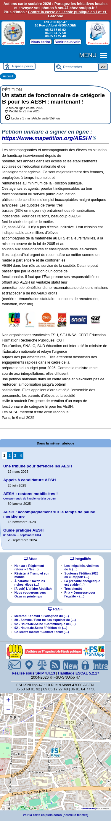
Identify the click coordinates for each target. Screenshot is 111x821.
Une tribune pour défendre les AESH (37, 466)
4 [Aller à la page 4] (21, 456)
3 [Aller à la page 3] (15, 456)
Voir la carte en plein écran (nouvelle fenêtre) (55, 815)
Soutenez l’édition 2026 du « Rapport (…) (82, 575)
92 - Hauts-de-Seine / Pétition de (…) (41, 628)
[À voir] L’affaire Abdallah (33, 588)
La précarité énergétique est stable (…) (82, 582)
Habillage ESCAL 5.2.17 (78, 673)
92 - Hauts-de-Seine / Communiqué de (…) (45, 624)
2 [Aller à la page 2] (10, 456)
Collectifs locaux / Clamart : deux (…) (42, 632)
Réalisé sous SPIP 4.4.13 (34, 673)
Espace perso (22, 66)
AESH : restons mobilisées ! (30, 496)
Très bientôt (73, 588)
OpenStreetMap (88, 808)
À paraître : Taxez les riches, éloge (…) (30, 582)
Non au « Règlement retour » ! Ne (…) (29, 567)
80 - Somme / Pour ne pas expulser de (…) (45, 620)
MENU (87, 55)
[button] (55, 752)
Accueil (8, 76)
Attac (30, 559)
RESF (55, 609)
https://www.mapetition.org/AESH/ (46, 138)
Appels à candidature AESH (29, 480)
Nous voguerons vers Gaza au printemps (30, 594)
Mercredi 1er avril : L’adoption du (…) (42, 616)
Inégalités (80, 559)
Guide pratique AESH (23, 532)
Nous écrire (40, 42)
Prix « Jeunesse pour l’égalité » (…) (80, 594)
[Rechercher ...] (76, 67)
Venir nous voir (67, 42)
